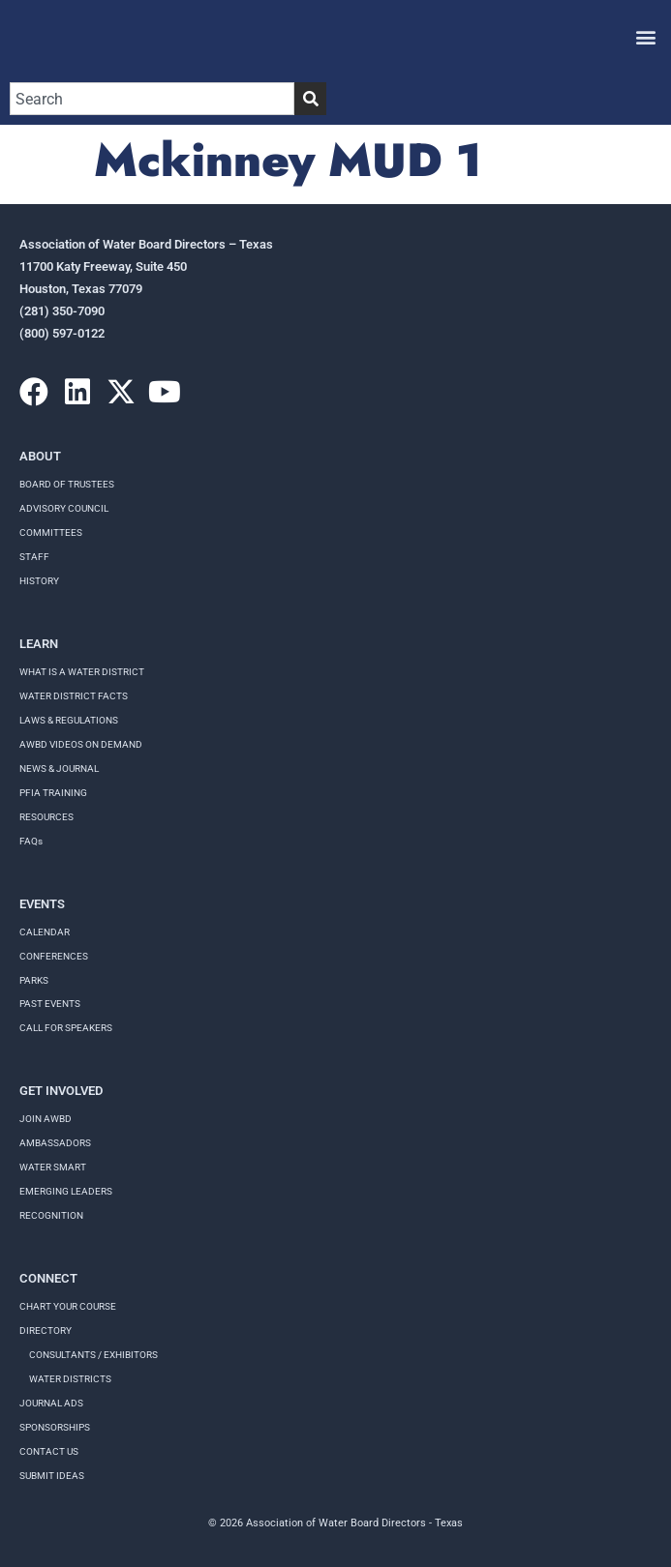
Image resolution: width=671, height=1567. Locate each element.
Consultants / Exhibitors (93, 1354)
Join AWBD (45, 1118)
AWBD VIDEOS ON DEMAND (80, 744)
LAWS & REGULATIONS (68, 720)
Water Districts (70, 1379)
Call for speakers (65, 1027)
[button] (645, 36)
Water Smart (52, 1167)
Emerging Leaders (65, 1191)
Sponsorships (54, 1427)
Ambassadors (55, 1143)
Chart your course (67, 1306)
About (40, 456)
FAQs (31, 841)
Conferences (53, 956)
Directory (45, 1330)
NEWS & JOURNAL (59, 768)
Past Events (49, 1003)
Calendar (44, 932)
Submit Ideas (51, 1475)
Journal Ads (51, 1403)
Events (42, 904)
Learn (38, 643)
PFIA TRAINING (53, 792)
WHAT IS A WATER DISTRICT (81, 671)
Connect (48, 1278)
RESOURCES (46, 817)
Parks (33, 980)
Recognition (51, 1215)
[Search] (310, 98)
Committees (50, 532)
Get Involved (61, 1090)
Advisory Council (63, 508)
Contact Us (48, 1451)
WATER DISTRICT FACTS (73, 696)
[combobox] (152, 98)
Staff (34, 556)
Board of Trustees (66, 484)
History (39, 581)
